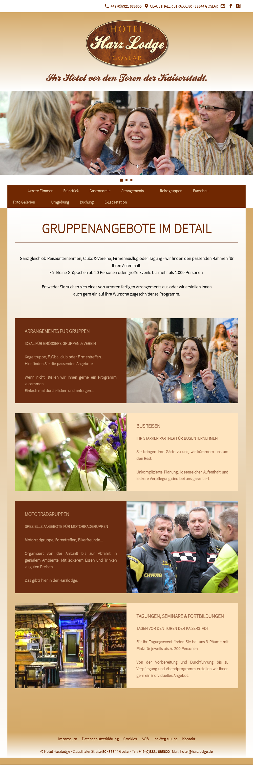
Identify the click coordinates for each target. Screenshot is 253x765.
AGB (145, 739)
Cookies (130, 739)
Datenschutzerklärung (100, 739)
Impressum (67, 739)
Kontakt (188, 739)
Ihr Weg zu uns (165, 739)
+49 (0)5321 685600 (123, 6)
